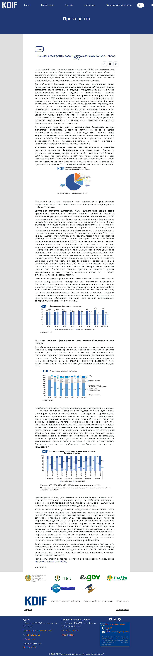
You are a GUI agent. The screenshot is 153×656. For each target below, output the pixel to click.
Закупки (28, 610)
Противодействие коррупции (98, 601)
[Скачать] (110, 63)
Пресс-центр (122, 601)
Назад (39, 49)
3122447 (109, 628)
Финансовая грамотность (119, 5)
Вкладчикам (47, 5)
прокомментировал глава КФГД (51, 562)
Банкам (69, 5)
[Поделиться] (104, 63)
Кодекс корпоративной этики (65, 601)
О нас (27, 5)
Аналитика (89, 5)
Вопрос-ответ (122, 610)
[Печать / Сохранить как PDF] (115, 63)
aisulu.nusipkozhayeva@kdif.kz (117, 632)
